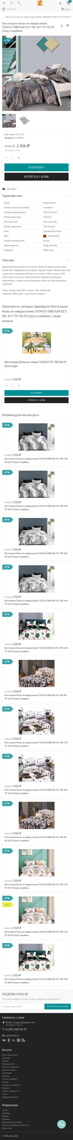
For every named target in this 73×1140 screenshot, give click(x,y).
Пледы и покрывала (10, 1067)
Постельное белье (9, 1055)
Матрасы (6, 1088)
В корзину (36, 167)
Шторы (5, 1082)
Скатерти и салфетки (11, 1085)
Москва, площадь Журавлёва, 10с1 (20, 1022)
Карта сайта (7, 1128)
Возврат (5, 1116)
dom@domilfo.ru (12, 1035)
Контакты (6, 1119)
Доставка (6, 1113)
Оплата (5, 1110)
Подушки (6, 1058)
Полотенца (6, 1073)
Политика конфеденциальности (15, 1125)
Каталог (9, 9)
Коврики (5, 1076)
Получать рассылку (58, 1006)
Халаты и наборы (9, 1079)
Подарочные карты (10, 1097)
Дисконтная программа (12, 1122)
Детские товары (9, 1070)
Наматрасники (8, 1064)
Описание (8, 260)
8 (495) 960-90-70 (16, 1029)
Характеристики (12, 195)
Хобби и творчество (10, 1091)
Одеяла (5, 1061)
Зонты (4, 1094)
